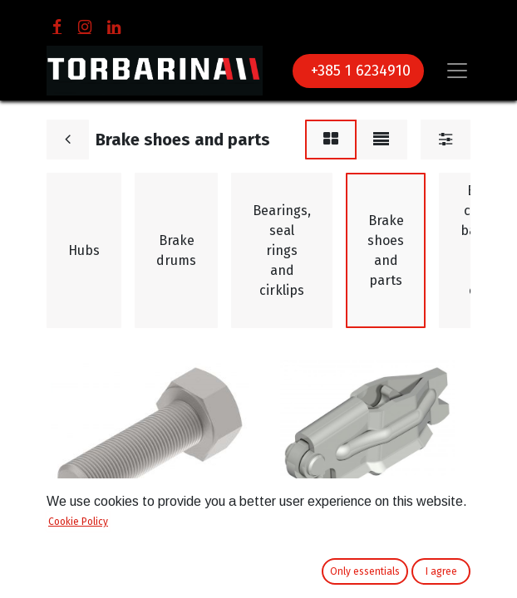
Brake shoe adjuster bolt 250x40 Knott (125, 535)
